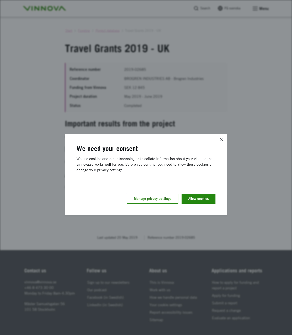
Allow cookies (198, 199)
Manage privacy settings (152, 199)
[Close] (221, 139)
